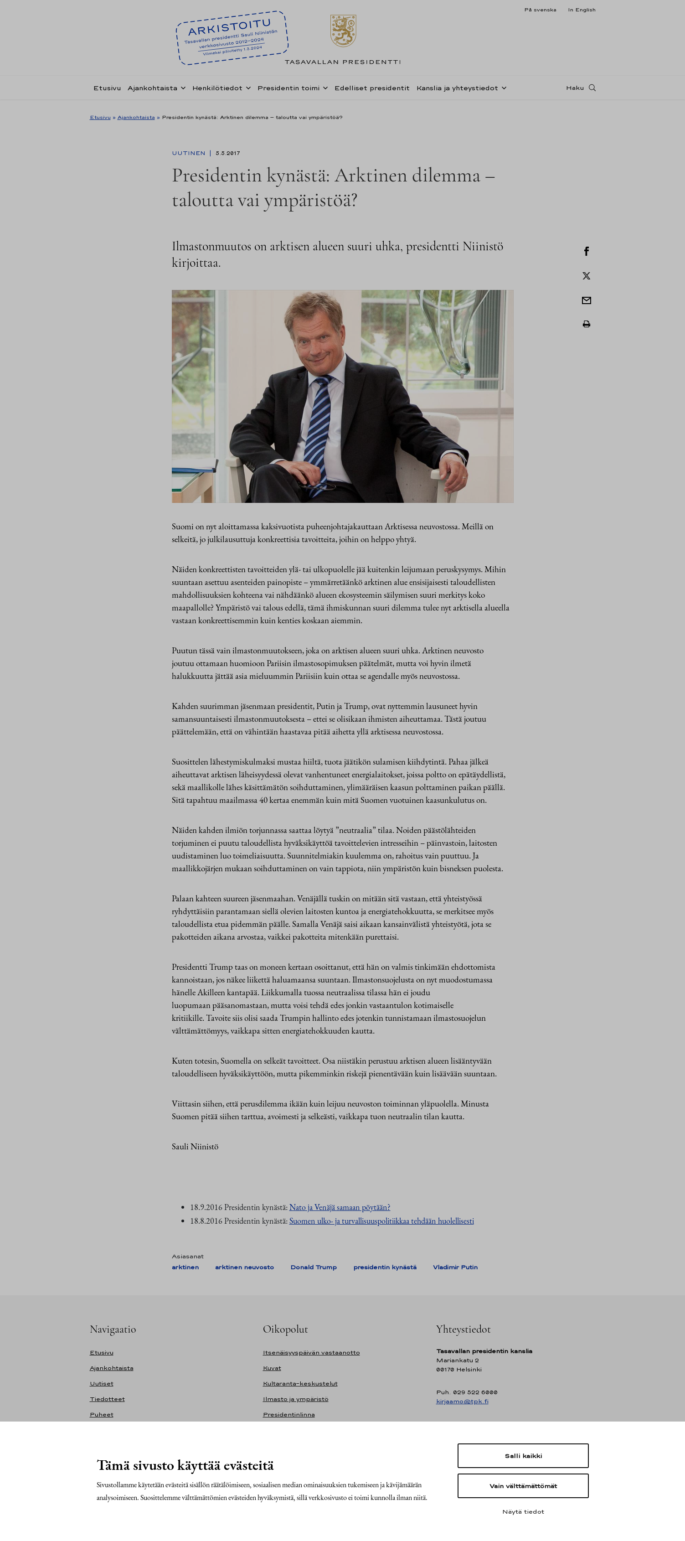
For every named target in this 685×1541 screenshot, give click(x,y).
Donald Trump (313, 1267)
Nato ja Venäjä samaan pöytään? (340, 1207)
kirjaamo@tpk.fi (462, 1401)
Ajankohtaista (152, 92)
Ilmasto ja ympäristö (296, 1399)
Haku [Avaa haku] (575, 92)
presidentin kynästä (385, 1267)
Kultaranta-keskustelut (300, 1383)
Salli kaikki (523, 1456)
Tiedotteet (107, 1399)
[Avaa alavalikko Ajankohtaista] (181, 92)
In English (582, 9)
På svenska (540, 9)
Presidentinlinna (289, 1414)
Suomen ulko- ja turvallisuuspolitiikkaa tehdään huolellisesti (381, 1220)
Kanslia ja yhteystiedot (457, 92)
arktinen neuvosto (244, 1267)
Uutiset (101, 1383)
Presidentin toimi (288, 92)
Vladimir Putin (455, 1267)
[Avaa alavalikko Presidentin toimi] (323, 92)
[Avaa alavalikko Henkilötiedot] (246, 92)
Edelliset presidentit (372, 92)
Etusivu (107, 92)
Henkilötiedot (217, 92)
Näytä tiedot (523, 1511)
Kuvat (272, 1368)
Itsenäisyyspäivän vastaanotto (311, 1352)
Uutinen (189, 153)
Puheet (101, 1414)
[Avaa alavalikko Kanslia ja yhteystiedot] (502, 92)
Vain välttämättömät (523, 1486)
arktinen (185, 1267)
